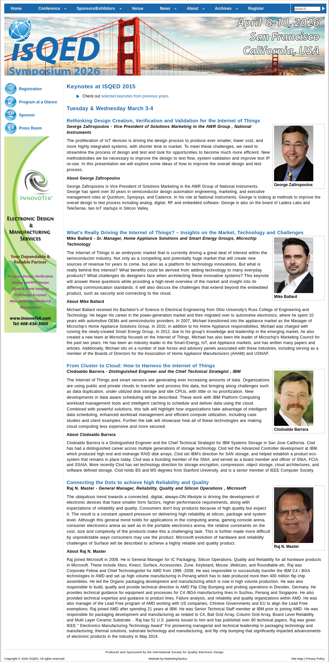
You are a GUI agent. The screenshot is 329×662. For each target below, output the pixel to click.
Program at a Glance (38, 102)
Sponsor (27, 115)
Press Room (30, 128)
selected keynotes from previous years (134, 96)
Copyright (10, 658)
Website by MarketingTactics (167, 658)
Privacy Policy (315, 658)
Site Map (297, 658)
